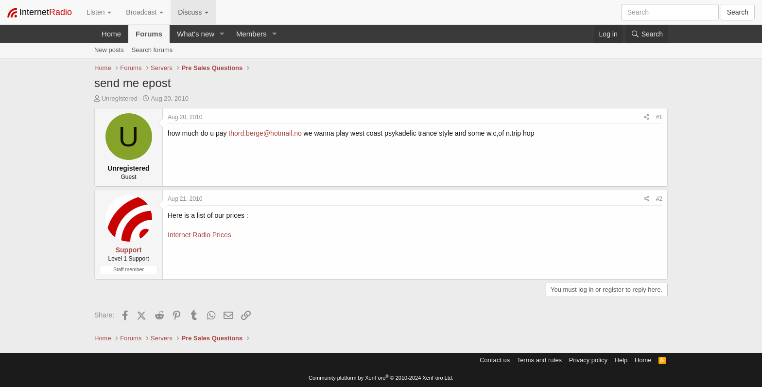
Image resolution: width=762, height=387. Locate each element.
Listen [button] (99, 12)
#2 (659, 198)
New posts (109, 49)
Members (251, 34)
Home (111, 34)
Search (737, 12)
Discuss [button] (193, 12)
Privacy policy (588, 360)
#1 (659, 117)
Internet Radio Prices (199, 235)
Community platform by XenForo (381, 378)
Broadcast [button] (144, 12)
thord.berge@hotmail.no (264, 133)
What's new (195, 34)
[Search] (647, 34)
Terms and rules (539, 360)
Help (621, 360)
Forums (149, 34)
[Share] (647, 117)
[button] (222, 34)
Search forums (152, 49)
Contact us (495, 360)
